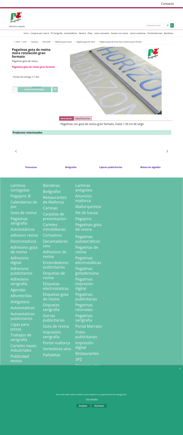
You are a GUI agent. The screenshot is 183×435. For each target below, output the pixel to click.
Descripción (66, 118)
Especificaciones (82, 118)
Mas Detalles (92, 399)
